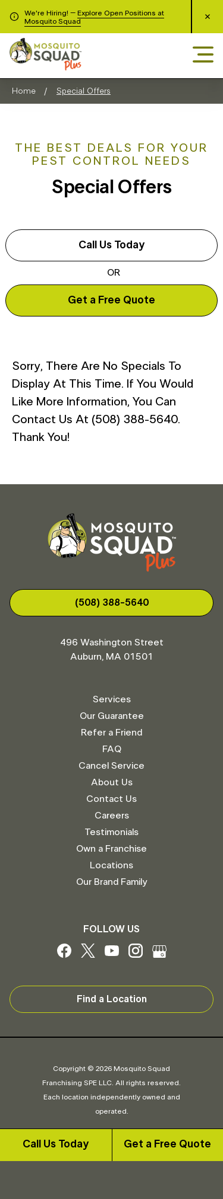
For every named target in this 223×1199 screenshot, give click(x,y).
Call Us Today (56, 1144)
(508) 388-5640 (112, 603)
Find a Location (112, 999)
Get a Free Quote (167, 1144)
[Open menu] (203, 55)
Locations (111, 865)
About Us (112, 782)
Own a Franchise (111, 848)
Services (112, 699)
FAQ (111, 749)
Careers (112, 815)
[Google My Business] (159, 955)
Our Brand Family (111, 882)
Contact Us (111, 799)
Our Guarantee (112, 716)
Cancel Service (111, 765)
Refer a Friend (111, 732)
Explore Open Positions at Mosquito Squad (94, 17)
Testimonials (111, 832)
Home (24, 91)
